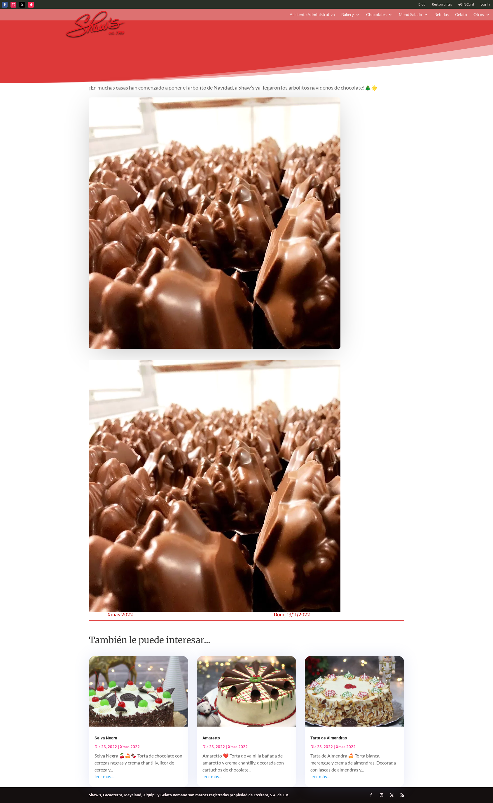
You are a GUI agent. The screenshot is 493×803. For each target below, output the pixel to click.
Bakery (347, 15)
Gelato (461, 15)
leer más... (104, 776)
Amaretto (211, 738)
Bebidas (441, 15)
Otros (478, 15)
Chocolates (376, 15)
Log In (485, 4)
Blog (421, 4)
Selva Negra (106, 738)
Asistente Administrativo (312, 15)
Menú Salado (410, 15)
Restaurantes (442, 4)
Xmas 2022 (120, 614)
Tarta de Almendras (328, 738)
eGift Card (466, 4)
